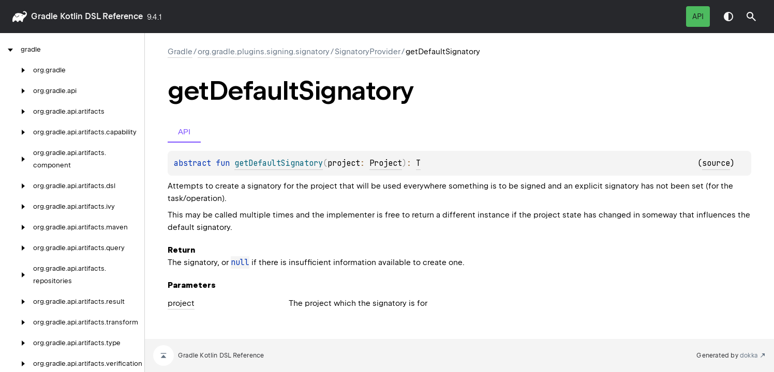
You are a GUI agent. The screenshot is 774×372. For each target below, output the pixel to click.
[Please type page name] (751, 16)
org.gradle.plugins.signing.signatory (264, 51)
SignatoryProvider (367, 51)
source (716, 163)
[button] (751, 16)
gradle (44, 16)
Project (385, 163)
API (698, 16)
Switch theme (728, 16)
